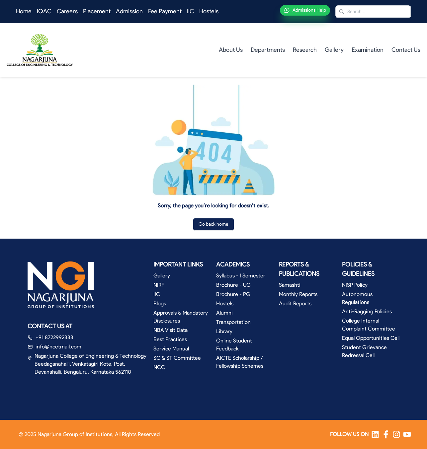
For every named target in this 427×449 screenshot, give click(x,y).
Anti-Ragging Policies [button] (367, 311)
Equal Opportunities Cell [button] (370, 338)
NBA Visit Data (170, 330)
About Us (231, 49)
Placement (97, 11)
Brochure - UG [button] (233, 285)
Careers (67, 11)
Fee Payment (165, 11)
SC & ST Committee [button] (177, 358)
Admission (129, 11)
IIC (190, 11)
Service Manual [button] (171, 348)
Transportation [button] (233, 322)
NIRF (158, 285)
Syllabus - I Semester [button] (240, 275)
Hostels (208, 11)
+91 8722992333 (54, 337)
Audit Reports (295, 303)
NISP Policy (355, 285)
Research (305, 49)
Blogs (159, 303)
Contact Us (405, 49)
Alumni (224, 313)
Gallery (334, 49)
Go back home (213, 224)
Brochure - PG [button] (233, 294)
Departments (268, 49)
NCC (159, 367)
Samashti (289, 285)
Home (24, 11)
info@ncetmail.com (58, 346)
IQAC (44, 11)
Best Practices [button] (170, 339)
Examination (368, 49)
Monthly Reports (298, 294)
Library (224, 331)
